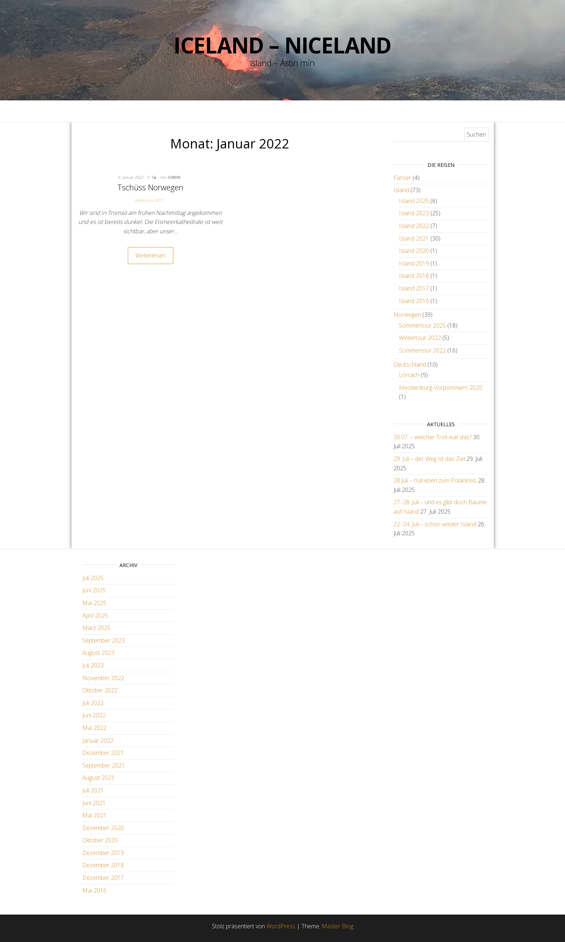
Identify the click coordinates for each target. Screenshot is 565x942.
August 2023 (98, 653)
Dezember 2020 (103, 828)
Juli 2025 (93, 578)
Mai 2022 (94, 728)
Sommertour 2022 (422, 350)
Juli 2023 (93, 665)
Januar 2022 (97, 740)
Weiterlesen (150, 255)
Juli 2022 (93, 703)
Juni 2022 (94, 715)
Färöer (402, 178)
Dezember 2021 (103, 753)
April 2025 (95, 615)
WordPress (280, 926)
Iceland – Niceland (282, 45)
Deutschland (410, 364)
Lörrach (409, 375)
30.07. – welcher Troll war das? (432, 437)
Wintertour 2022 (149, 200)
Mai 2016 (94, 890)
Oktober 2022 (100, 690)
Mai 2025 (94, 603)
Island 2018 (414, 276)
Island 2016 (414, 301)
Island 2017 (414, 288)
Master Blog (337, 926)
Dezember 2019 (103, 853)
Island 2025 (414, 201)
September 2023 (103, 640)
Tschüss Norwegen (150, 187)
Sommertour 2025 (422, 325)
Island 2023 (414, 213)
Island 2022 (414, 226)
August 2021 (98, 778)
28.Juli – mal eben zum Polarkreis (435, 480)
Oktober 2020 (100, 840)
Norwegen (407, 315)
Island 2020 (414, 251)
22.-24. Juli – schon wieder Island (435, 524)
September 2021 (103, 765)
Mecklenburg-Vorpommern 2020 (440, 388)
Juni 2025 (94, 590)
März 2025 (96, 628)
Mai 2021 (94, 815)
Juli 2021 (93, 790)
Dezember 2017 (103, 878)
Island (401, 190)
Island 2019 (414, 263)
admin (174, 177)
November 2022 (103, 678)
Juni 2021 (94, 803)
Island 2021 (414, 238)
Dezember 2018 (103, 865)
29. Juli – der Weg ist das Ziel (429, 459)
